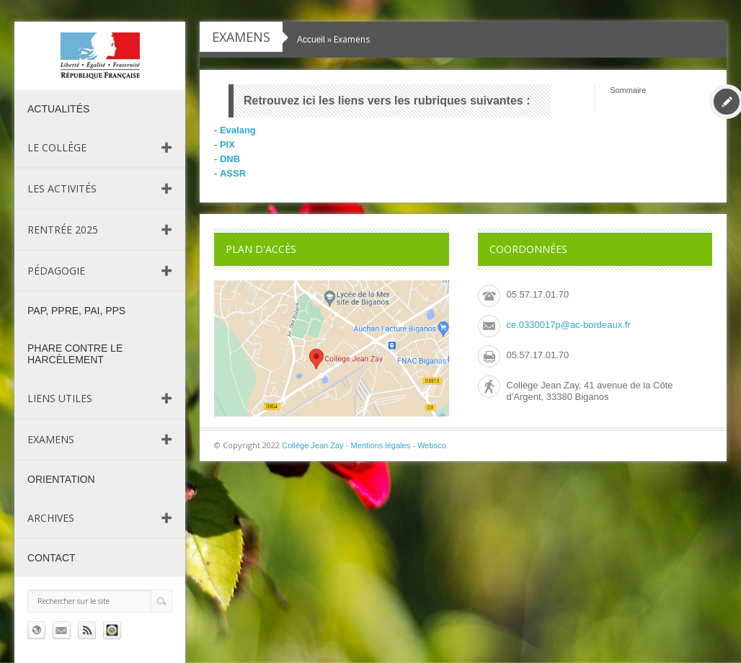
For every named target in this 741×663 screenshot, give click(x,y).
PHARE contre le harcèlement (75, 353)
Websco (431, 445)
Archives (50, 518)
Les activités (62, 188)
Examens (50, 439)
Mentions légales (381, 445)
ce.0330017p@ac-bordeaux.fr (569, 324)
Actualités (58, 109)
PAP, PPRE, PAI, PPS (76, 310)
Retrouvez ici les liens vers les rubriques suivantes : (387, 100)
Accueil (311, 40)
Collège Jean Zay (313, 445)
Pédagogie (56, 270)
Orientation (61, 479)
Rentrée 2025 (62, 229)
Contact (51, 558)
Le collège (56, 147)
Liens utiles (59, 398)
